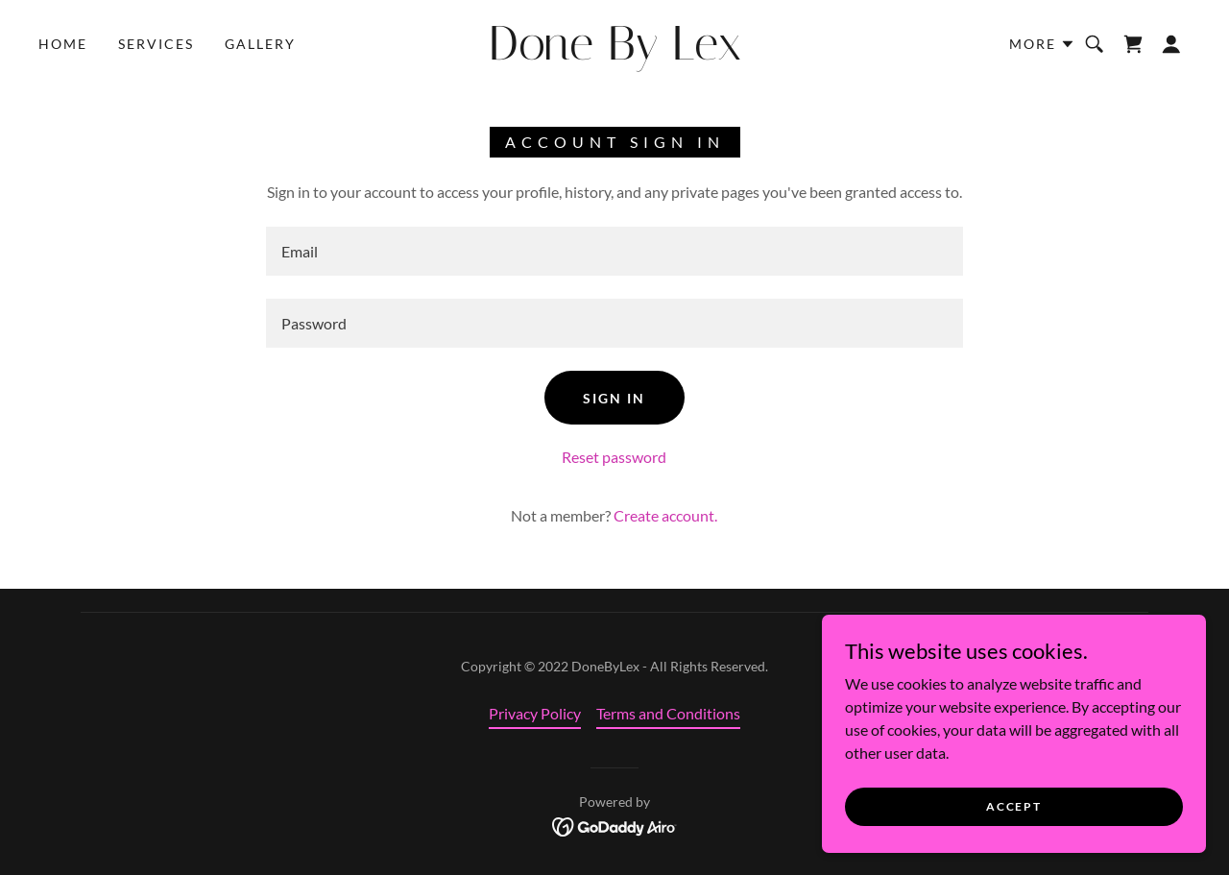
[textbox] (614, 251)
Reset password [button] (614, 457)
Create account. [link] (665, 515)
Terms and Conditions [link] (668, 713)
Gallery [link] (260, 44)
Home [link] (62, 44)
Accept (1013, 806)
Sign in (614, 398)
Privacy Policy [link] (535, 713)
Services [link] (156, 44)
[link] (614, 53)
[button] (1042, 44)
